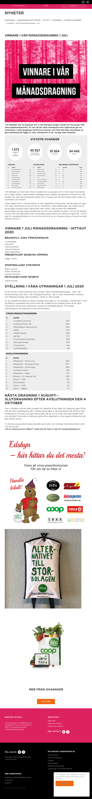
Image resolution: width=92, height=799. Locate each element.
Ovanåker (56, 20)
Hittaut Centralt (19, 5)
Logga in (73, 6)
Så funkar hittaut (55, 723)
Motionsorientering (56, 766)
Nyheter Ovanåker (72, 20)
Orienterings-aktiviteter (28, 20)
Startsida (51, 721)
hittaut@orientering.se (14, 729)
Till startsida (53, 755)
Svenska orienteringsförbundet (18, 777)
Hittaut (46, 20)
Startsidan (10, 20)
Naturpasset (53, 763)
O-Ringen (9, 780)
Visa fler (46, 701)
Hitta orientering (55, 758)
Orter (46, 5)
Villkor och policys (55, 726)
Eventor (8, 783)
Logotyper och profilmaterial (60, 769)
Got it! (64, 783)
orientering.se (10, 759)
